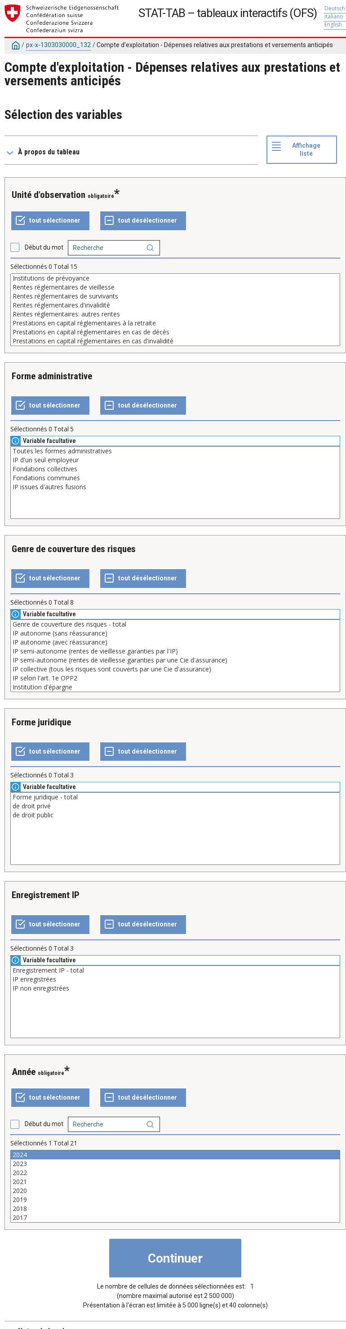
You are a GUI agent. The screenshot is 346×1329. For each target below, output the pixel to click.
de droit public (175, 815)
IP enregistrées (175, 979)
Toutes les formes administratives (175, 451)
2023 (175, 1163)
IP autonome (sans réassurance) (175, 633)
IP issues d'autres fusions (175, 486)
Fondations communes (175, 478)
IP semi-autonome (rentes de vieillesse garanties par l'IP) (175, 651)
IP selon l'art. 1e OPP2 (175, 678)
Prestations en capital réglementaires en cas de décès (175, 332)
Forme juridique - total (175, 797)
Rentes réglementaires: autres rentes (175, 314)
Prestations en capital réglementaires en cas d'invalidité (175, 341)
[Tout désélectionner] (143, 221)
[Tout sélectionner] (50, 221)
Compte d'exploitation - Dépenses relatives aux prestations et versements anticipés (215, 44)
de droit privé (175, 806)
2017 (175, 1217)
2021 (175, 1181)
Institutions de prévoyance (175, 278)
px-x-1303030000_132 (58, 44)
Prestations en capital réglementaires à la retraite (175, 323)
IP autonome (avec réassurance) (175, 642)
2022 (175, 1172)
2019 (175, 1199)
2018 (175, 1208)
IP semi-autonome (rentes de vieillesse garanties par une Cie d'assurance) (175, 660)
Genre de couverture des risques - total (175, 624)
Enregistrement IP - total (175, 970)
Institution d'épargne (175, 687)
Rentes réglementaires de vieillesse (175, 287)
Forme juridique (41, 722)
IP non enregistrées (175, 988)
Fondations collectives (175, 469)
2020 (175, 1190)
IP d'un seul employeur (175, 460)
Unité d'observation (48, 194)
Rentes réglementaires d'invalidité (175, 305)
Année (23, 1071)
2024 (175, 1154)
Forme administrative (52, 376)
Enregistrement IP (46, 895)
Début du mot (44, 247)
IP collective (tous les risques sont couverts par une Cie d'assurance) (175, 669)
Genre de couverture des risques (74, 549)
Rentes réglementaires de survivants (175, 296)
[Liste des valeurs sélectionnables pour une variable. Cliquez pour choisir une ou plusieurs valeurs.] (175, 309)
